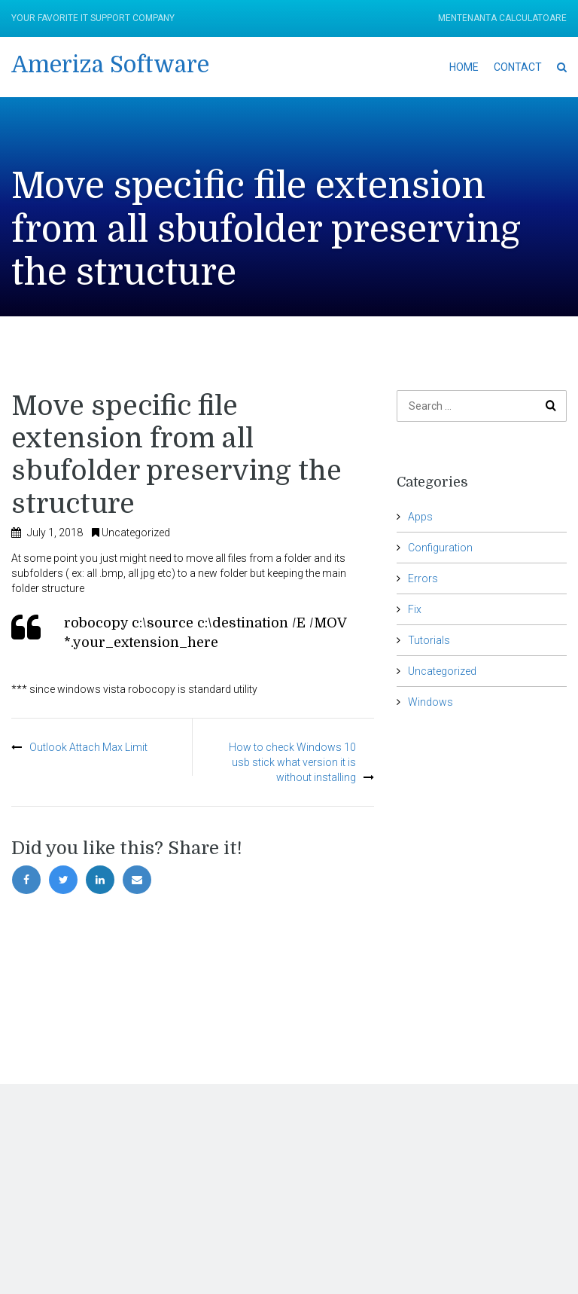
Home (464, 67)
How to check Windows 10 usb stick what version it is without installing (292, 762)
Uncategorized (136, 532)
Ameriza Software (110, 65)
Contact (518, 67)
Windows (430, 702)
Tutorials (429, 640)
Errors (423, 578)
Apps (420, 517)
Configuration (440, 548)
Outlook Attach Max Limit (88, 747)
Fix (414, 609)
